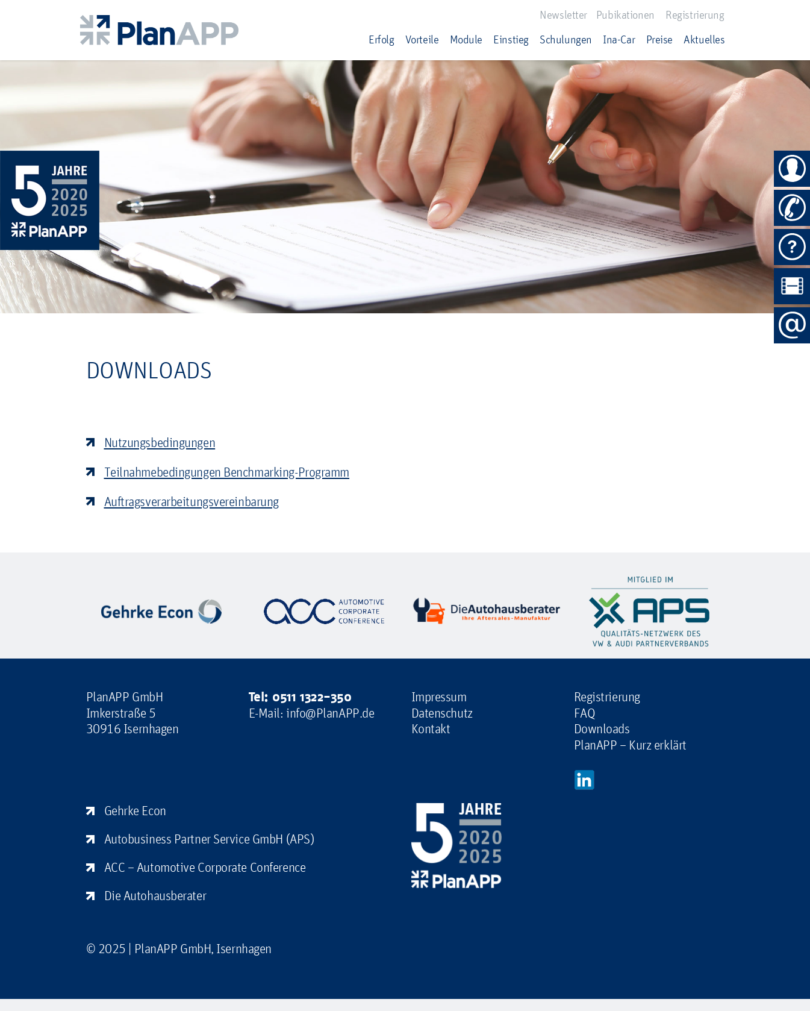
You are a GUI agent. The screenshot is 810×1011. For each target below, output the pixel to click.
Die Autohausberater (155, 895)
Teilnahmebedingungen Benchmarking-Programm (227, 472)
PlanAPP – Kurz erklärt (630, 745)
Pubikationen (625, 14)
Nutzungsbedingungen (160, 442)
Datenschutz (442, 713)
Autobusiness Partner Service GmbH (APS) (209, 839)
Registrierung (694, 14)
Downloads (602, 728)
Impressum (439, 696)
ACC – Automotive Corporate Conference (205, 867)
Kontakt (430, 728)
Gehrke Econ (135, 810)
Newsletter (563, 14)
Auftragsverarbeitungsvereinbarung (191, 501)
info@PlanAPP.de (330, 713)
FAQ (585, 713)
